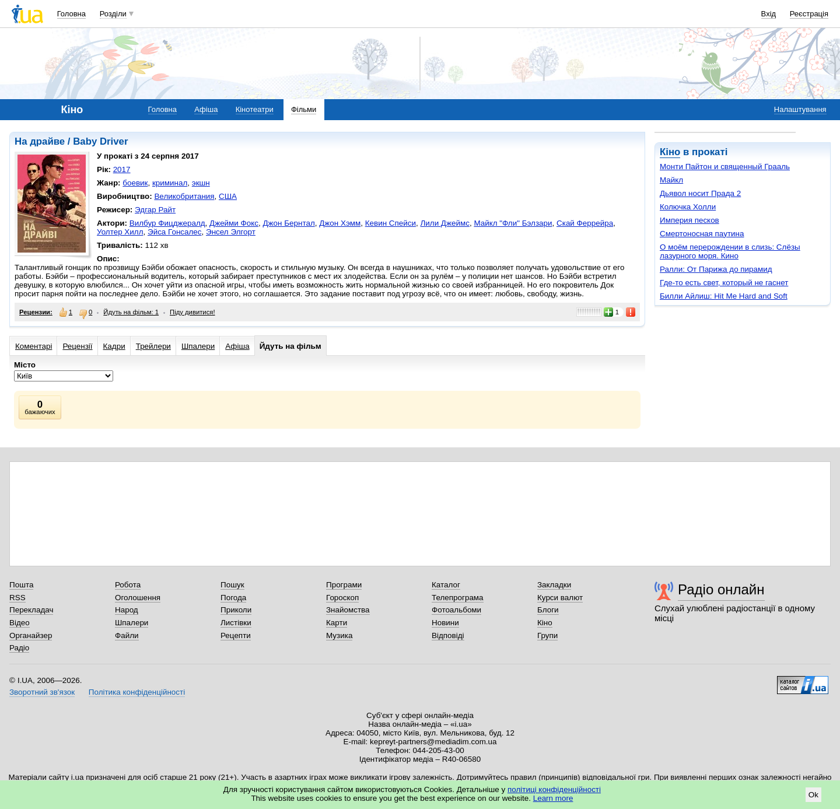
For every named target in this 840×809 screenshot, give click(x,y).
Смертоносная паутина (702, 233)
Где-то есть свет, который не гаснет (724, 282)
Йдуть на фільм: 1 (131, 312)
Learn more (553, 798)
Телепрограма (458, 597)
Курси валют (560, 597)
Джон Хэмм (339, 223)
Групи (547, 635)
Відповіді (448, 635)
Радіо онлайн (721, 589)
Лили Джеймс (444, 223)
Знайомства (348, 609)
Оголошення (137, 597)
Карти (336, 622)
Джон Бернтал (289, 223)
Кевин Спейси (390, 223)
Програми (344, 584)
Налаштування (800, 109)
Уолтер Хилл (120, 231)
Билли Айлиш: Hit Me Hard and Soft (724, 296)
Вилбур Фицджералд (167, 223)
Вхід (768, 13)
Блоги (548, 609)
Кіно (670, 151)
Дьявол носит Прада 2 (700, 193)
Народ (126, 609)
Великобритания (184, 196)
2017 (122, 169)
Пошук (232, 584)
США (228, 196)
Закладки (554, 584)
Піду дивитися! (192, 312)
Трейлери (153, 346)
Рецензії (77, 346)
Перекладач (31, 609)
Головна (71, 13)
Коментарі (33, 346)
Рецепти (235, 635)
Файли (127, 635)
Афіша (206, 109)
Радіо (19, 647)
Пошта (21, 584)
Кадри (114, 346)
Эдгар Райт (155, 209)
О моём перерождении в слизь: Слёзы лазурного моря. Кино (730, 251)
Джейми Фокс (233, 223)
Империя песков (689, 220)
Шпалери (198, 346)
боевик (135, 182)
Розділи (113, 13)
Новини (445, 622)
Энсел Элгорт (231, 231)
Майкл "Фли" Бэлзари (513, 223)
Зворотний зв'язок (42, 692)
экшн (201, 182)
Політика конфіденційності (137, 692)
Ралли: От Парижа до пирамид (716, 269)
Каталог (446, 584)
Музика (339, 635)
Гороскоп (342, 597)
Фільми (303, 109)
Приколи (235, 609)
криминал (169, 182)
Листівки (235, 622)
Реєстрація (809, 13)
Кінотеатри (255, 109)
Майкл (671, 180)
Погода (233, 597)
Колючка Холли (688, 206)
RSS (17, 597)
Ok (813, 794)
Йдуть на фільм (290, 346)
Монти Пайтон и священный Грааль (725, 166)
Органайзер (30, 635)
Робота (128, 584)
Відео (19, 622)
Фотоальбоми (456, 609)
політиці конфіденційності (554, 789)
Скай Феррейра (584, 223)
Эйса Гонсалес (175, 231)
